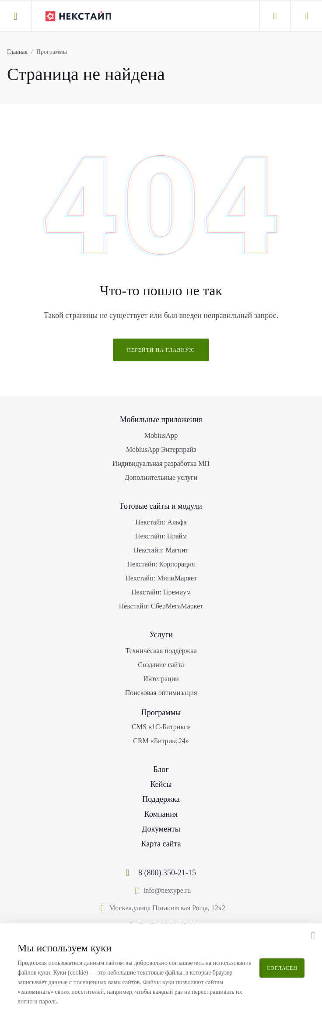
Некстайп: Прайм (161, 536)
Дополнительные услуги (161, 477)
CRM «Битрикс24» (161, 740)
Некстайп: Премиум (161, 592)
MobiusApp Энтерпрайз (161, 449)
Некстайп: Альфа (160, 522)
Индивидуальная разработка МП (161, 463)
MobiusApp (161, 435)
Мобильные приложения (161, 419)
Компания (161, 814)
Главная (17, 52)
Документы (161, 829)
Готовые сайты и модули (161, 506)
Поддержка (161, 799)
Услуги (161, 634)
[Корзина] (306, 16)
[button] (15, 15)
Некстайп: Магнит (161, 550)
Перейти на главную (161, 350)
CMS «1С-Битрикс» (161, 726)
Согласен (282, 968)
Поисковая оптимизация (161, 692)
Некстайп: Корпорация (161, 564)
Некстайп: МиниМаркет (161, 578)
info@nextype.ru (167, 890)
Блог (160, 769)
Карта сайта (161, 843)
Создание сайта (161, 664)
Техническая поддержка (161, 650)
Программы (161, 712)
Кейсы (161, 784)
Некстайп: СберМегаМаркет (161, 606)
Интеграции (161, 678)
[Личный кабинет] (274, 16)
